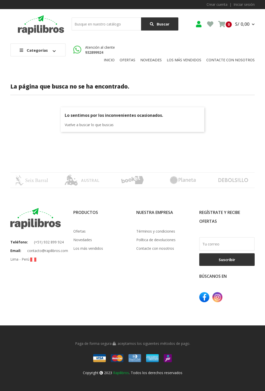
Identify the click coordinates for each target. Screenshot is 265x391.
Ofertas (79, 231)
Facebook (204, 297)
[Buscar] (125, 24)
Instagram (217, 297)
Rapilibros (121, 372)
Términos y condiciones (155, 231)
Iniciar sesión (244, 4)
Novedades (82, 239)
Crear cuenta (217, 4)
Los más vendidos (88, 248)
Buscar (160, 24)
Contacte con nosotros (155, 248)
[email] (227, 244)
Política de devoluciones (156, 239)
